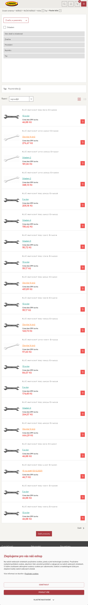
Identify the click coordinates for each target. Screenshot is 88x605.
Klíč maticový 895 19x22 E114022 (40, 360)
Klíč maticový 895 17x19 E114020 (40, 256)
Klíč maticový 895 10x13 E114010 (40, 507)
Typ (6, 56)
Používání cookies (31, 574)
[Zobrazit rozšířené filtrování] (16, 20)
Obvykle (28, 136)
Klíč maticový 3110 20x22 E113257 (40, 152)
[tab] (44, 33)
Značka (8, 39)
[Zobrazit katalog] (79, 99)
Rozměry (8, 50)
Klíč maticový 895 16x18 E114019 (40, 298)
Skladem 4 (26, 220)
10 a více (25, 115)
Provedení (8, 45)
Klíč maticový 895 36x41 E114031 (40, 277)
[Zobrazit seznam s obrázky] (85, 99)
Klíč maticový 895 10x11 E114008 (40, 486)
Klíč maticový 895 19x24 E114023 (40, 319)
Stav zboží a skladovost (14, 33)
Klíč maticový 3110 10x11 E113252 (40, 340)
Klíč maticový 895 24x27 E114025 (40, 214)
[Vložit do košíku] (83, 121)
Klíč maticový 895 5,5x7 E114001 (39, 465)
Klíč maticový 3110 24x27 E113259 (40, 131)
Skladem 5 (26, 241)
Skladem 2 (26, 157)
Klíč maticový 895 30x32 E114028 (40, 193)
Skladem (10, 27)
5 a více (25, 199)
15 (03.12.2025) (32, 470)
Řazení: (4, 98)
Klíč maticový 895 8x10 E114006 (39, 110)
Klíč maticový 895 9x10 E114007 (39, 444)
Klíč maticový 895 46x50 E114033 (40, 423)
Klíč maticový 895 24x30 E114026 (40, 381)
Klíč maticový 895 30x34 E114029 (40, 402)
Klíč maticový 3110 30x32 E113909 (40, 173)
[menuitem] (83, 4)
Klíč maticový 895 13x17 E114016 (39, 235)
